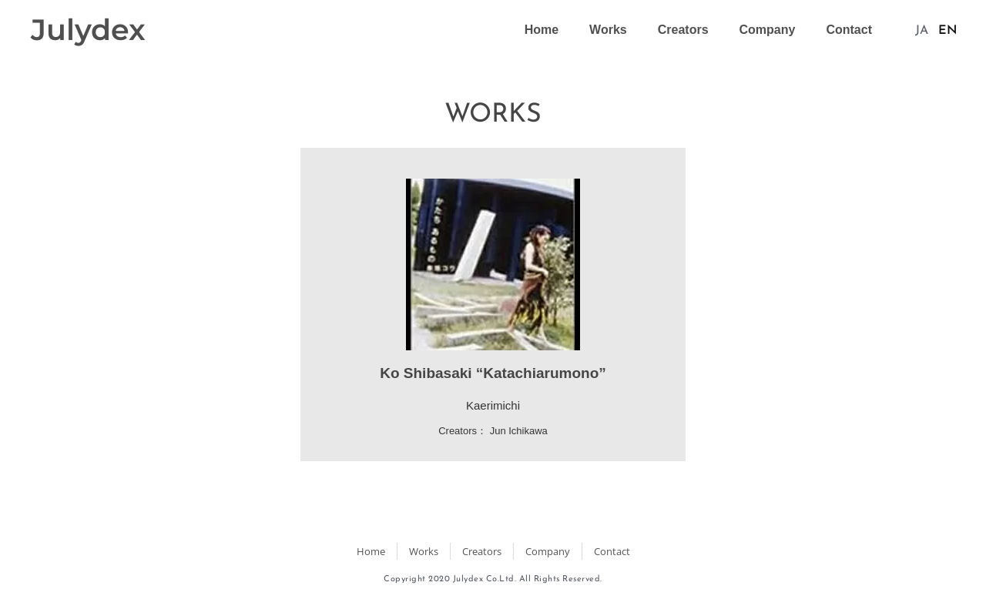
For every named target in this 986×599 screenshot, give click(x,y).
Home (541, 29)
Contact (849, 29)
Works (608, 29)
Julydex (88, 30)
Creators (683, 29)
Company (768, 29)
